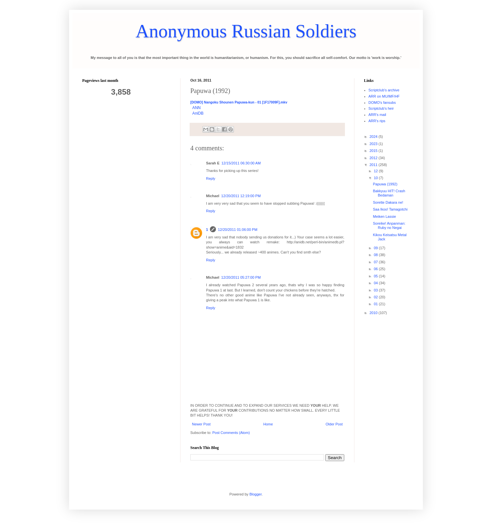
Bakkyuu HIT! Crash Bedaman (389, 193)
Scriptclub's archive (384, 90)
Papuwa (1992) (385, 184)
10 (376, 178)
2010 (374, 313)
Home (268, 424)
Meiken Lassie (384, 216)
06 (376, 269)
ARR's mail (377, 115)
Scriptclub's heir (381, 108)
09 (376, 248)
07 (376, 262)
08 (376, 255)
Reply (210, 178)
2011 (374, 165)
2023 (374, 144)
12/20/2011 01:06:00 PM (237, 230)
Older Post (334, 424)
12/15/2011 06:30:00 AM (241, 163)
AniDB (197, 113)
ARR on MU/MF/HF (384, 96)
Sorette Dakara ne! (388, 202)
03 (376, 290)
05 (376, 276)
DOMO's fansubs (382, 102)
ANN (196, 107)
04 (376, 283)
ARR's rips (377, 121)
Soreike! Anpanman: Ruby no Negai (389, 225)
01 (376, 304)
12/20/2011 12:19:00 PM (240, 196)
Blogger (255, 494)
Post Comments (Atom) (231, 433)
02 (376, 297)
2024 (374, 137)
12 (376, 171)
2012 (374, 158)
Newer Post (201, 424)
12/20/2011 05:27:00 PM (240, 277)
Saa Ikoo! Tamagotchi (390, 209)
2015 (374, 151)
